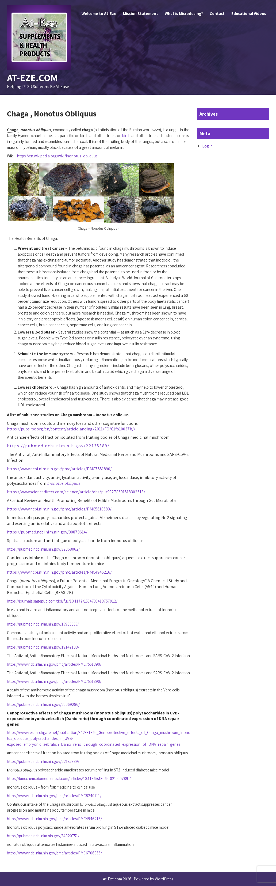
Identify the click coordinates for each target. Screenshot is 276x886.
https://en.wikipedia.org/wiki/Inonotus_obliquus (57, 155)
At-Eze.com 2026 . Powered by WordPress (138, 878)
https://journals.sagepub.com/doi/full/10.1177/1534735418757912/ (62, 601)
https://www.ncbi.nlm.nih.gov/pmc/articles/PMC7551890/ (59, 469)
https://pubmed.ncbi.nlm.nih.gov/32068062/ (43, 549)
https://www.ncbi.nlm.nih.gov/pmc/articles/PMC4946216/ (59, 572)
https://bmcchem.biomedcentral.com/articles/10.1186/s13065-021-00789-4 (69, 778)
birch (126, 135)
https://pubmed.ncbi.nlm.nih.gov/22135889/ (58, 446)
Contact (217, 13)
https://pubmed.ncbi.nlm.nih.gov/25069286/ (43, 704)
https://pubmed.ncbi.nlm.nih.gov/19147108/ (43, 647)
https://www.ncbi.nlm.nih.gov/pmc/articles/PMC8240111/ (54, 795)
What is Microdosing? (184, 13)
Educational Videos (248, 13)
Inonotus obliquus (63, 483)
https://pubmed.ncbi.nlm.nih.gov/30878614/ (47, 532)
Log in (207, 146)
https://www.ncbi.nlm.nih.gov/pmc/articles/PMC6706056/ (54, 852)
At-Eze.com (32, 77)
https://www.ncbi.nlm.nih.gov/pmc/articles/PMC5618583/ (59, 509)
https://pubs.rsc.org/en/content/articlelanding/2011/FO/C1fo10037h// (71, 429)
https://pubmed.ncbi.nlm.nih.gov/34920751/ (43, 835)
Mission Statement (140, 13)
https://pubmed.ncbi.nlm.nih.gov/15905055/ (43, 624)
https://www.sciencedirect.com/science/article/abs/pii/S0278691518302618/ (76, 492)
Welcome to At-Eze (99, 13)
